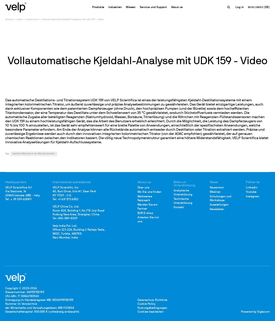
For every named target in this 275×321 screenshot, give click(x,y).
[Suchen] (229, 7)
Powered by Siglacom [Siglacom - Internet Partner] (255, 312)
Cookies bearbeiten (150, 312)
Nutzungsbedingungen (152, 308)
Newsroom (32, 19)
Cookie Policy (147, 304)
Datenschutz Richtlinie (152, 300)
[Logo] (15, 7)
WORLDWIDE (256, 7)
